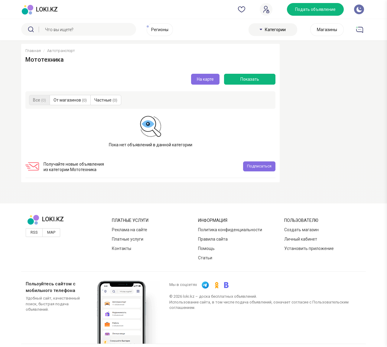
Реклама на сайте (129, 229)
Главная (33, 50)
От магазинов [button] (70, 100)
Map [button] (51, 232)
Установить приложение (309, 248)
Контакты (121, 248)
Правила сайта (213, 239)
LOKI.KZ (45, 219)
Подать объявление (315, 9)
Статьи (205, 257)
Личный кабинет (300, 239)
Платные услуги (127, 239)
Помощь (206, 248)
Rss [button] (34, 232)
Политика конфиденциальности (230, 229)
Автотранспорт (61, 50)
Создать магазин (301, 229)
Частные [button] (105, 100)
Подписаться (259, 166)
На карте (205, 79)
